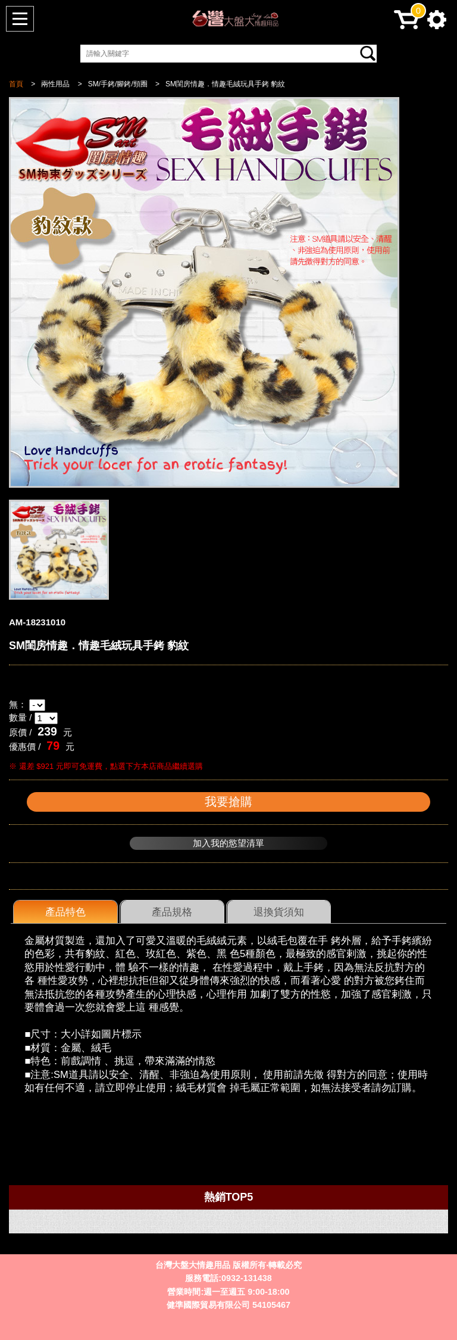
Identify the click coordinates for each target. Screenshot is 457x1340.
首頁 (16, 84)
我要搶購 (228, 801)
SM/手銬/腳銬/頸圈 (118, 84)
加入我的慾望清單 (228, 843)
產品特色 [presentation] (65, 911)
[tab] (65, 912)
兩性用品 (55, 84)
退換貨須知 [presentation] (278, 911)
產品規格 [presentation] (172, 911)
